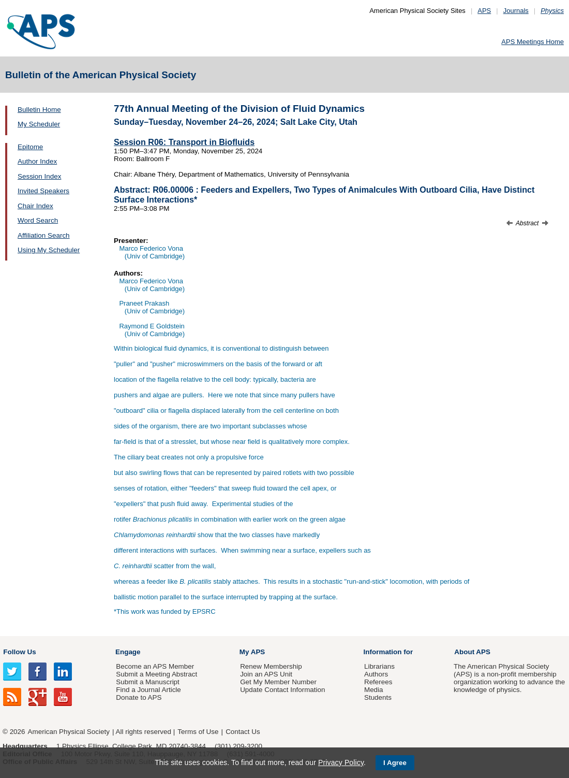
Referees (378, 682)
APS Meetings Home (532, 42)
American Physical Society (69, 732)
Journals (516, 11)
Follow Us (19, 652)
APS (484, 11)
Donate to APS (138, 697)
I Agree (395, 763)
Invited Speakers (43, 191)
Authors (376, 674)
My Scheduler (39, 124)
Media (373, 690)
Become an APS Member (155, 666)
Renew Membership (271, 666)
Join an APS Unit (266, 674)
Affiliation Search (44, 235)
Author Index (37, 161)
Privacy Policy (341, 762)
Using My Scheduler (49, 250)
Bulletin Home (39, 109)
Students (378, 697)
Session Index (39, 176)
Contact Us (243, 732)
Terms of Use (197, 732)
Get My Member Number (278, 682)
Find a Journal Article (148, 690)
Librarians (379, 666)
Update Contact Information (282, 690)
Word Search (38, 220)
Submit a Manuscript (147, 682)
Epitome (30, 147)
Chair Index (35, 206)
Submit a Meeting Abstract (156, 674)
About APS (472, 652)
